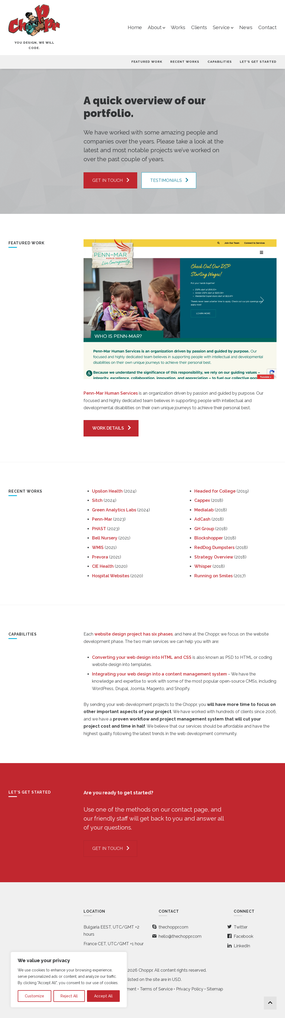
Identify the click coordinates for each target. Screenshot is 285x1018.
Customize (34, 996)
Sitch (97, 500)
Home (135, 27)
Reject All (69, 996)
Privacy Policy (189, 989)
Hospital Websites (110, 575)
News (245, 27)
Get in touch (107, 180)
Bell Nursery (104, 537)
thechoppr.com (173, 927)
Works (178, 27)
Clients (199, 27)
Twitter (240, 927)
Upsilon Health (107, 491)
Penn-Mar (102, 519)
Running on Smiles (213, 575)
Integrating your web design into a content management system (159, 674)
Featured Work (146, 62)
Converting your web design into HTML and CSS (141, 657)
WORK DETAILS (108, 428)
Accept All (103, 996)
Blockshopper (208, 537)
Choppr (146, 970)
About (155, 27)
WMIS (98, 547)
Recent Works (184, 62)
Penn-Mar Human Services (111, 393)
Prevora (100, 557)
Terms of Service (156, 989)
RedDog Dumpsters (214, 547)
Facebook (243, 936)
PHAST (99, 528)
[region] (69, 979)
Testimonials (166, 180)
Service (221, 27)
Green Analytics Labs (114, 509)
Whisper (203, 566)
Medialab (204, 509)
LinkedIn (242, 945)
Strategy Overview (213, 557)
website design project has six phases (133, 634)
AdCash (202, 519)
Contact (267, 27)
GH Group (204, 528)
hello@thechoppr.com (180, 936)
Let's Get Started (258, 62)
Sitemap (215, 989)
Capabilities (220, 62)
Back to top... (270, 1003)
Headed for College (215, 491)
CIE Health (103, 566)
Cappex (202, 500)
